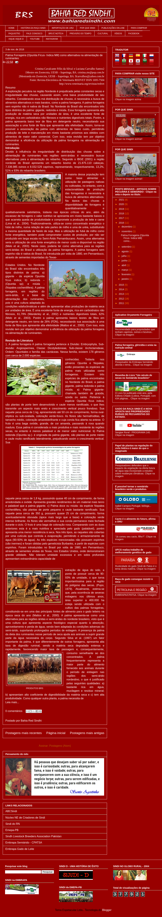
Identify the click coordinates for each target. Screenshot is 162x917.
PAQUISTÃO (14, 33)
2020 (122, 204)
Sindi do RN (12, 823)
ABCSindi (11, 811)
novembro (127, 231)
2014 (122, 289)
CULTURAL (103, 33)
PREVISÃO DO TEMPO (80, 33)
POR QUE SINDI (87, 28)
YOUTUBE (35, 39)
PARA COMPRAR (139, 28)
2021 (122, 199)
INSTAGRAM (52, 39)
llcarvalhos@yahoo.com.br (89, 76)
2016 (122, 222)
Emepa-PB (11, 830)
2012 (122, 298)
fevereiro (126, 274)
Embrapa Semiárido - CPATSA (23, 842)
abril (124, 265)
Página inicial (55, 733)
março (125, 269)
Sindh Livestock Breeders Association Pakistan (33, 836)
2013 (122, 294)
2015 (122, 284)
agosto (125, 251)
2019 (122, 209)
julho (124, 256)
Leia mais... (12, 702)
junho (125, 260)
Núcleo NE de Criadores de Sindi (25, 817)
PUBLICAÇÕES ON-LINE (113, 28)
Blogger (106, 910)
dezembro (127, 226)
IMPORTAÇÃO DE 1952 (63, 28)
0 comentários (13, 711)
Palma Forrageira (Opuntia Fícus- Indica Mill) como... (135, 238)
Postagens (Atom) (60, 745)
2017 (122, 218)
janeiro (125, 279)
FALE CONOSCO (34, 33)
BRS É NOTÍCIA (56, 33)
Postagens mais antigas (87, 733)
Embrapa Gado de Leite (19, 849)
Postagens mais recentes (23, 733)
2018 (122, 213)
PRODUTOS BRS (34, 688)
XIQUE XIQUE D (16, 39)
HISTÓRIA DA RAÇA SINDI (33, 28)
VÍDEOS (118, 33)
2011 (122, 303)
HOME (11, 28)
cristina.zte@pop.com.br (91, 72)
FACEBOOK (133, 33)
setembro (127, 246)
